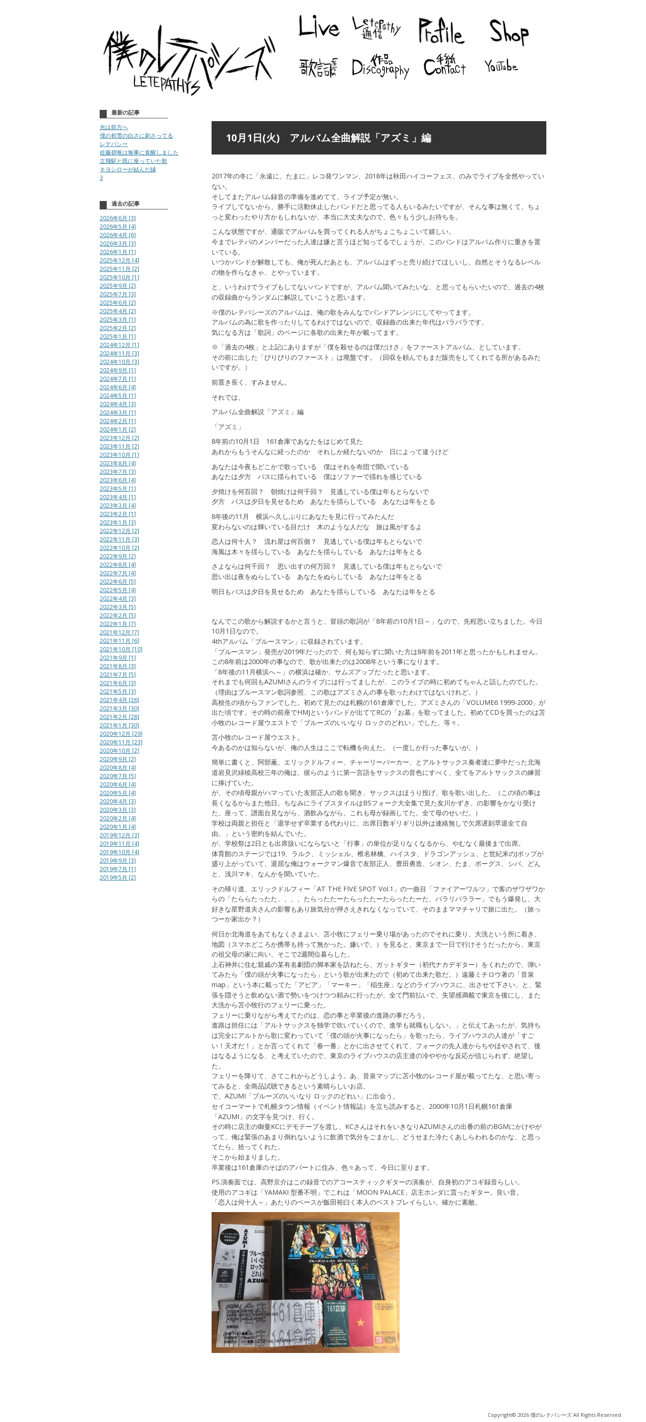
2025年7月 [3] (118, 294)
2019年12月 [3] (119, 835)
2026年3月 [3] (118, 243)
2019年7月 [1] (118, 869)
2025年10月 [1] (119, 277)
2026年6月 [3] (118, 218)
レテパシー (114, 144)
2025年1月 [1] (118, 336)
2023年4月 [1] (118, 497)
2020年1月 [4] (118, 827)
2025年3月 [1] (118, 320)
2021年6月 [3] (118, 683)
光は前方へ (114, 127)
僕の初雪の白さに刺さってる (136, 135)
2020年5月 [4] (118, 793)
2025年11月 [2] (119, 269)
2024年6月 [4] (118, 387)
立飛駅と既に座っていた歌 (133, 161)
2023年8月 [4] (118, 463)
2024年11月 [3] (119, 353)
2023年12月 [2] (119, 438)
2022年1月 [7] (118, 624)
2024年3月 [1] (118, 413)
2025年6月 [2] (118, 303)
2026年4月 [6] (118, 235)
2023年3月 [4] (118, 506)
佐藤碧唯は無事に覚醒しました (139, 152)
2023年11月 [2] (119, 446)
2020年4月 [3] (118, 801)
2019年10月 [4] (119, 852)
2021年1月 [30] (119, 725)
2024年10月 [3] (119, 362)
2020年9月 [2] (118, 759)
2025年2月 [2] (118, 328)
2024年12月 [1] (119, 345)
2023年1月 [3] (118, 522)
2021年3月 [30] (119, 708)
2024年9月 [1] (118, 370)
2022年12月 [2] (119, 531)
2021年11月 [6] (119, 641)
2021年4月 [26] (119, 700)
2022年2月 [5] (118, 615)
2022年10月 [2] (119, 548)
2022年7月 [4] (118, 573)
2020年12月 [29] (121, 734)
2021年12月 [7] (119, 632)
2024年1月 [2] (118, 429)
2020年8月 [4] (118, 768)
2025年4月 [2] (118, 311)
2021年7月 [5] (118, 675)
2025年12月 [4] (119, 260)
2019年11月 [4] (119, 844)
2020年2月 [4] (118, 818)
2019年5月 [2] (118, 877)
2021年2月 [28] (119, 717)
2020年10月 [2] (119, 751)
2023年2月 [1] (118, 514)
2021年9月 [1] (118, 658)
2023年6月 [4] (118, 480)
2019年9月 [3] (118, 861)
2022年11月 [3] (119, 539)
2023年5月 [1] (118, 489)
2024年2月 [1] (118, 421)
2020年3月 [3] (118, 810)
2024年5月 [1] (118, 396)
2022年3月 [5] (118, 607)
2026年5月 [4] (118, 227)
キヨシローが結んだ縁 (128, 169)
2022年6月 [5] (118, 582)
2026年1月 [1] (118, 252)
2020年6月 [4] (118, 784)
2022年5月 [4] (118, 590)
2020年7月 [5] (118, 776)
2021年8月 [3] (118, 666)
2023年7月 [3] (118, 472)
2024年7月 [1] (118, 379)
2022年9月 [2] (118, 556)
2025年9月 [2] (118, 286)
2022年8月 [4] (118, 565)
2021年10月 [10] (121, 649)
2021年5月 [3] (118, 692)
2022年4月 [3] (118, 599)
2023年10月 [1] (119, 455)
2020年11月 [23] (121, 742)
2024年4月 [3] (118, 404)
